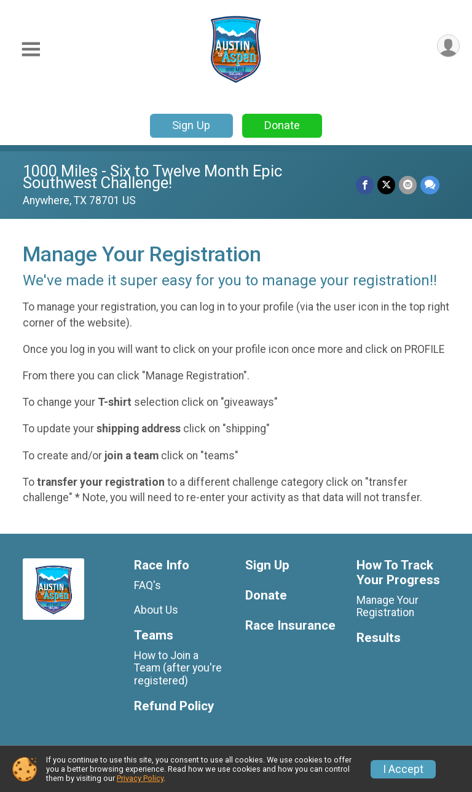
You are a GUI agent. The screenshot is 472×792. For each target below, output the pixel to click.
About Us (156, 610)
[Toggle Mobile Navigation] (30, 49)
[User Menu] (448, 45)
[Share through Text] (429, 185)
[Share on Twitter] (386, 185)
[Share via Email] (408, 185)
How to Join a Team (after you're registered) (178, 667)
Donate (282, 125)
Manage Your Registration (387, 606)
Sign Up (191, 125)
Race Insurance (290, 626)
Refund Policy (174, 706)
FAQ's (147, 585)
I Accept (403, 769)
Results (378, 638)
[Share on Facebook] (365, 185)
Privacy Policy (140, 778)
